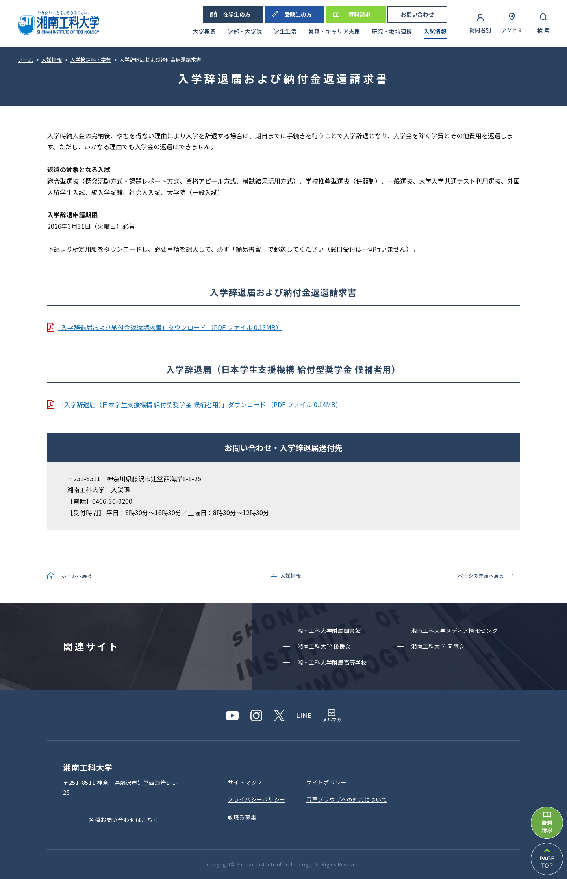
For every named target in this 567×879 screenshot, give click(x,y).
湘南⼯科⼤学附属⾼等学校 (332, 662)
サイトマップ (245, 782)
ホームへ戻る (76, 575)
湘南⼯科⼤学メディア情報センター (457, 630)
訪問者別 (480, 30)
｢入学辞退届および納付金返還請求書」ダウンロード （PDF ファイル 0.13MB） (170, 327)
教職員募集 (242, 817)
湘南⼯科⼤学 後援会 (324, 646)
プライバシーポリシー (256, 799)
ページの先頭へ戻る (481, 575)
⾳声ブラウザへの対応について (346, 799)
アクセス (512, 30)
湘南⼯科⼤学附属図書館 (329, 630)
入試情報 (290, 575)
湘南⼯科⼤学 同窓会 (438, 646)
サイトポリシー (326, 782)
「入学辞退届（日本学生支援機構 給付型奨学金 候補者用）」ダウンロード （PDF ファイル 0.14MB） (200, 404)
